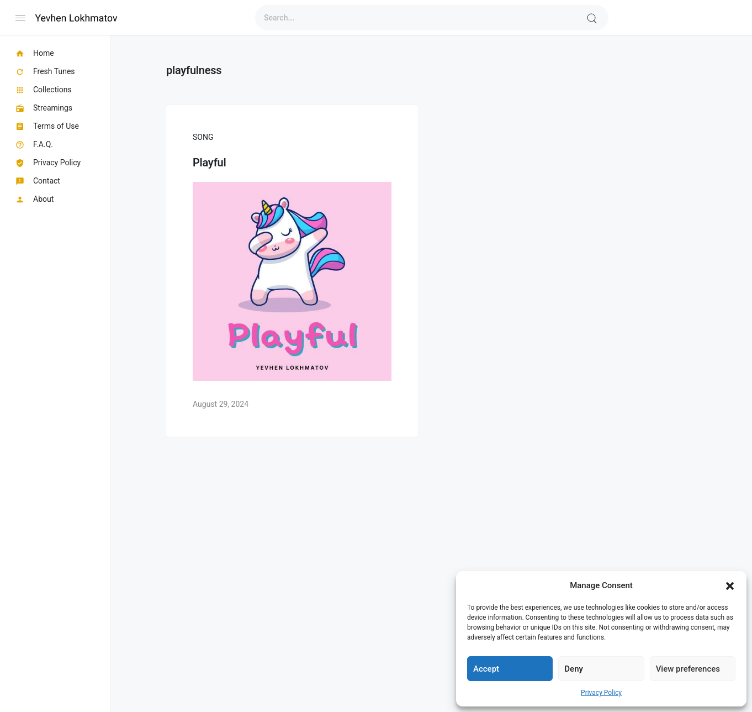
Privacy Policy (601, 693)
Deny (573, 669)
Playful (209, 162)
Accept (486, 669)
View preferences (688, 669)
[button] (729, 585)
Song (203, 137)
